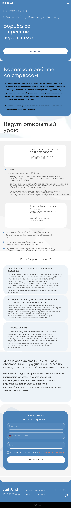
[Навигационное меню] (68, 3)
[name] (36, 426)
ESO (28, 495)
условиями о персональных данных (51, 452)
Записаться (35, 51)
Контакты (40, 495)
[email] (36, 445)
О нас (29, 490)
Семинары (40, 490)
